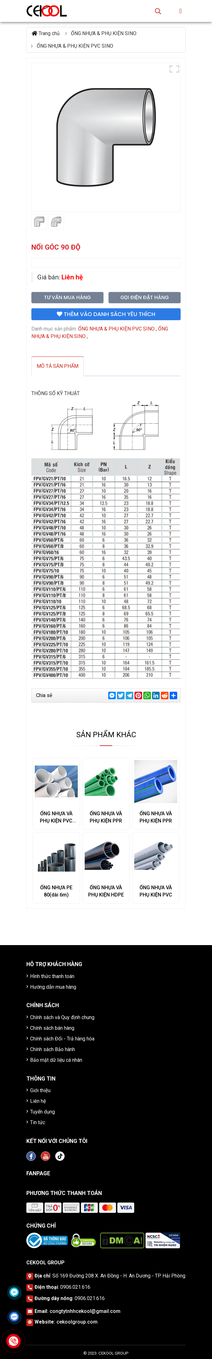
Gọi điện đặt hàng (144, 297)
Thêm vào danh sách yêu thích (106, 314)
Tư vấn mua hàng (67, 297)
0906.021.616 (75, 1287)
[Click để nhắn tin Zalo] (14, 1316)
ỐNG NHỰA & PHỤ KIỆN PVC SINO (116, 329)
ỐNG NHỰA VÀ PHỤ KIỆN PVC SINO (56, 821)
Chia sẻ (44, 695)
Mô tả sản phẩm (57, 366)
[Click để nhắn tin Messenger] (14, 1292)
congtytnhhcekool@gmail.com (85, 1311)
